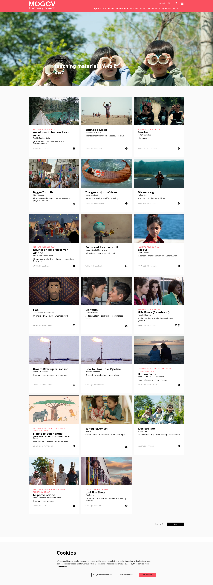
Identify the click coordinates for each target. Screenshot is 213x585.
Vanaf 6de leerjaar (93, 148)
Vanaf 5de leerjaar (41, 506)
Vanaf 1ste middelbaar (147, 148)
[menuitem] (97, 8)
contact (161, 3)
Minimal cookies (127, 575)
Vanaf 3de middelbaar (147, 266)
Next (175, 524)
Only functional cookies (103, 575)
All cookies (147, 575)
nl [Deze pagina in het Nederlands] (169, 3)
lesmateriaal (61, 60)
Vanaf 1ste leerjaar (93, 266)
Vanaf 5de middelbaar (147, 203)
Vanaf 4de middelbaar (42, 385)
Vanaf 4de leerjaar (146, 446)
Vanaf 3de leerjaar (41, 148)
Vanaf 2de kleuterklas (95, 203)
